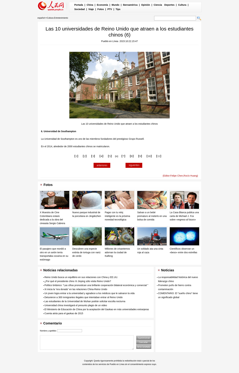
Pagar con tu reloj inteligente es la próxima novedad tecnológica (117, 216)
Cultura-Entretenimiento (57, 18)
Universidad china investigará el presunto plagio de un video (76, 305)
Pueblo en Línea (109, 41)
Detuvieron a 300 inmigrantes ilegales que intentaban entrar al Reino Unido (84, 297)
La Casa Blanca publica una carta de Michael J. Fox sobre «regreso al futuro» (184, 216)
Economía (102, 5)
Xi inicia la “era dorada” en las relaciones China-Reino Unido (76, 289)
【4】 (101, 156)
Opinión (145, 5)
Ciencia (158, 5)
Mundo (115, 5)
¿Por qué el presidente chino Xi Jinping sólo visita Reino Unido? (78, 281)
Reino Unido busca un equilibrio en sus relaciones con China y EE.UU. (81, 277)
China (90, 5)
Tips (118, 9)
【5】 (109, 156)
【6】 (116, 156)
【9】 (140, 156)
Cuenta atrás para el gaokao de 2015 (64, 313)
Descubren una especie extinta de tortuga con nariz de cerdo (86, 252)
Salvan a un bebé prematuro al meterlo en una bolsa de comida (152, 216)
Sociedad (79, 9)
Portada (78, 5)
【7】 (123, 156)
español (41, 18)
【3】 (93, 156)
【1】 (76, 156)
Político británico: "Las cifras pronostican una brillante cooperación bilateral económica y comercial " (96, 285)
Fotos (100, 9)
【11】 (159, 156)
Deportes (169, 5)
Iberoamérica (130, 5)
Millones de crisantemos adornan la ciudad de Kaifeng (117, 252)
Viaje (91, 9)
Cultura (182, 5)
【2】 (84, 156)
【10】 (149, 156)
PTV (109, 9)
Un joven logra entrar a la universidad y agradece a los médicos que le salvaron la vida (90, 293)
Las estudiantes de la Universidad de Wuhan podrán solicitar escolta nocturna (85, 301)
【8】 (131, 156)
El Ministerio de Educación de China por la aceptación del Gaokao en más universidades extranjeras (97, 309)
